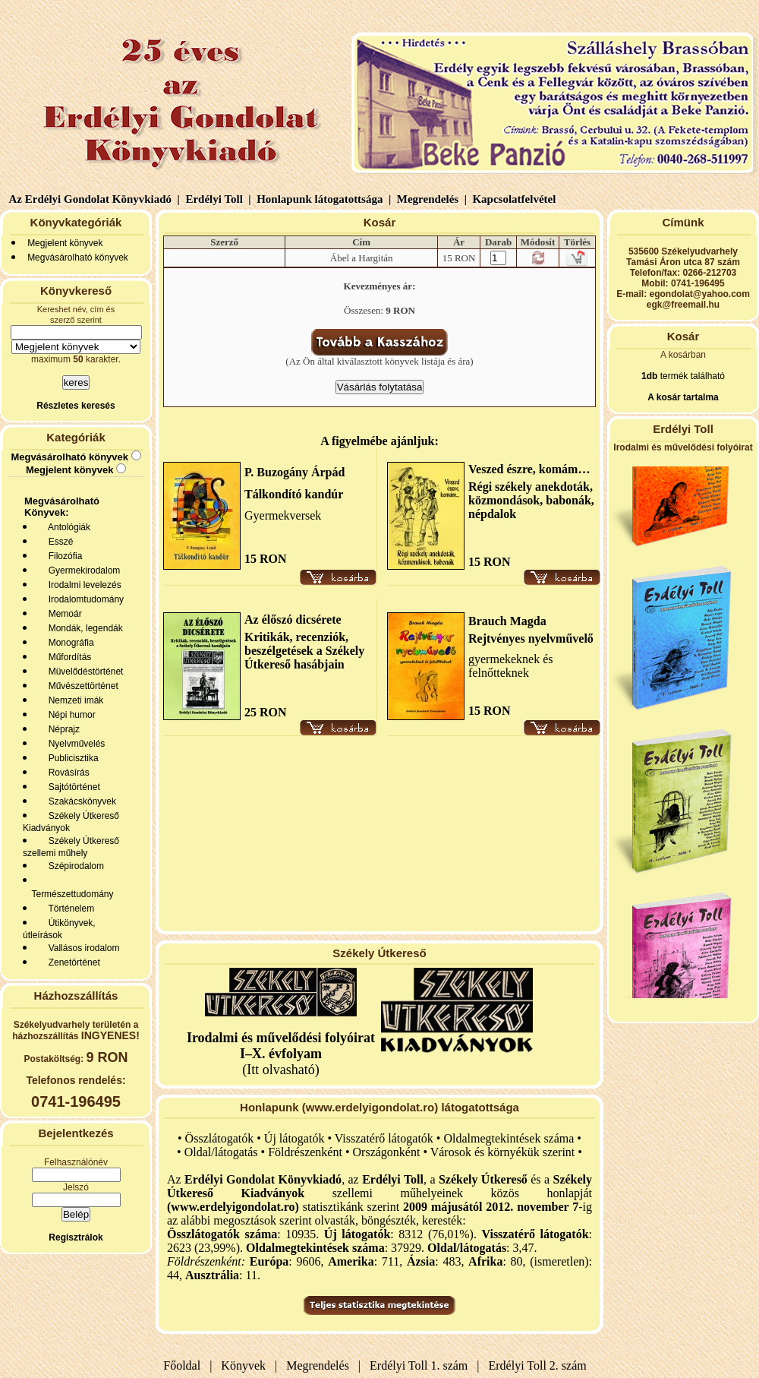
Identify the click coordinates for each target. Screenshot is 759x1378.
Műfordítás (67, 657)
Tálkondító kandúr (293, 494)
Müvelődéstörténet (83, 671)
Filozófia (62, 556)
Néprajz (61, 729)
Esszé (58, 541)
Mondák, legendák (83, 628)
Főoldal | (187, 1365)
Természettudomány (70, 894)
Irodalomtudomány (83, 599)
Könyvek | (246, 1365)
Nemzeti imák (73, 700)
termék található (691, 376)
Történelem (68, 908)
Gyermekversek (282, 515)
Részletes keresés (75, 405)
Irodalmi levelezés (82, 585)
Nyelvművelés (74, 743)
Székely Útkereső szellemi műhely (71, 847)
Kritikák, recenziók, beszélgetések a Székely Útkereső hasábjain (304, 651)
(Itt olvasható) (281, 1053)
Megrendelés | (430, 199)
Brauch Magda (507, 621)
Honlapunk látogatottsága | (322, 199)
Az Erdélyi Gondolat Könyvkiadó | (94, 199)
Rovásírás (66, 772)
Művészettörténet (80, 686)
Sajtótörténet (71, 787)
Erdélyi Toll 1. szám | (421, 1365)
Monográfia (68, 642)
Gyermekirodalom (81, 570)
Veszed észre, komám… (529, 469)
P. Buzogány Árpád (294, 472)
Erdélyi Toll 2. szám (539, 1365)
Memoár (62, 613)
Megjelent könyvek (64, 243)
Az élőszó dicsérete (293, 619)
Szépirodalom (73, 866)
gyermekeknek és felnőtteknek (510, 666)
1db (649, 376)
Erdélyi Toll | (217, 199)
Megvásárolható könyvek (77, 257)
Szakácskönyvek (79, 801)
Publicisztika (71, 758)
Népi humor (69, 715)
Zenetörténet (71, 962)
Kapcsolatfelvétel (516, 199)
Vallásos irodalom (81, 948)
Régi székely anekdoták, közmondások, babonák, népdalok (531, 500)
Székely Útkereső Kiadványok (71, 822)
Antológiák (66, 527)
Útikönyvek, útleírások (59, 929)
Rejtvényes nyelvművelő (531, 638)
